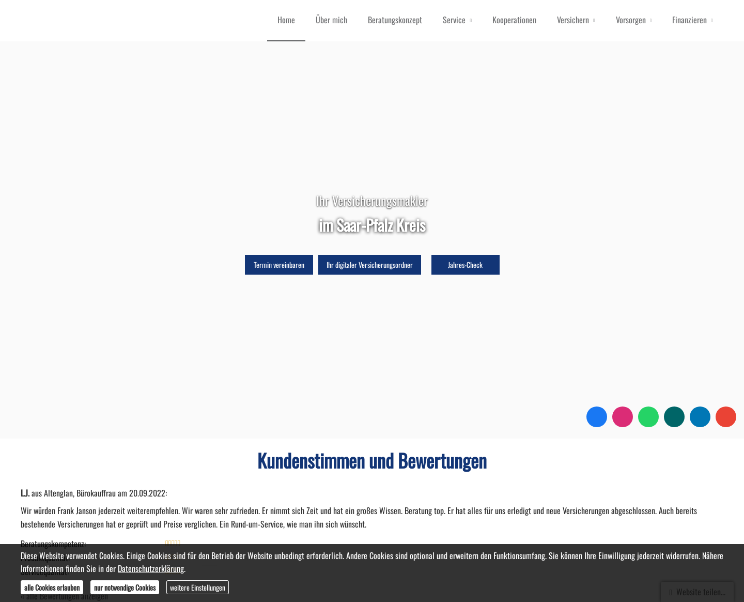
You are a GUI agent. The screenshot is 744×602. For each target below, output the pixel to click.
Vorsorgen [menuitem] (631, 19)
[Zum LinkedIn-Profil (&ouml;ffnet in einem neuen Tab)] (700, 417)
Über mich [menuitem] (331, 19)
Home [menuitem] (286, 19)
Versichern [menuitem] (573, 19)
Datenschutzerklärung (151, 568)
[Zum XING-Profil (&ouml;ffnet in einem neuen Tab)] (674, 417)
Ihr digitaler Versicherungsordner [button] (370, 264)
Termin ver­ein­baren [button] (279, 264)
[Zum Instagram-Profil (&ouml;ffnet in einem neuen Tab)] (622, 417)
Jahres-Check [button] (465, 264)
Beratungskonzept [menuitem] (395, 19)
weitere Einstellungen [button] (197, 587)
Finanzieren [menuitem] (689, 19)
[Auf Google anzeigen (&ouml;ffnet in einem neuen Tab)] (726, 417)
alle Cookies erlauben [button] (52, 587)
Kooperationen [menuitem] (514, 19)
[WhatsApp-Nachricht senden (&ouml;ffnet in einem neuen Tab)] (648, 417)
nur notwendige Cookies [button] (125, 587)
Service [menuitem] (454, 19)
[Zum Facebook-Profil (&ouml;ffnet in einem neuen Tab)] (596, 417)
